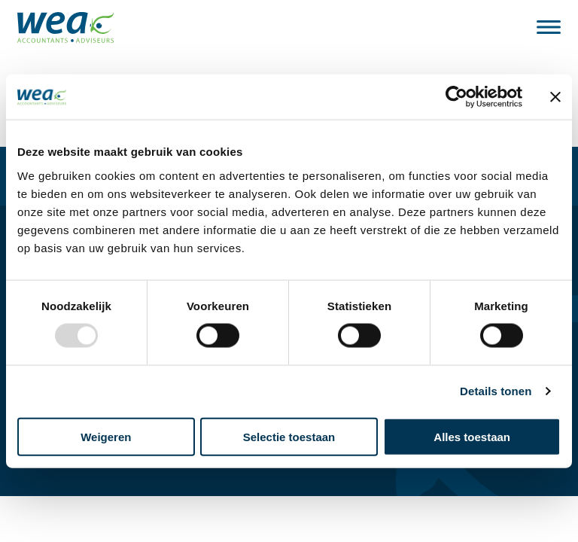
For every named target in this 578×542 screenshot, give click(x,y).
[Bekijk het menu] (549, 27)
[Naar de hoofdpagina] (65, 27)
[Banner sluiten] (555, 97)
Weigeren (106, 436)
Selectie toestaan (289, 436)
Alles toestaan (472, 436)
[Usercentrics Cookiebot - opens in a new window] (456, 97)
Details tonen (495, 391)
